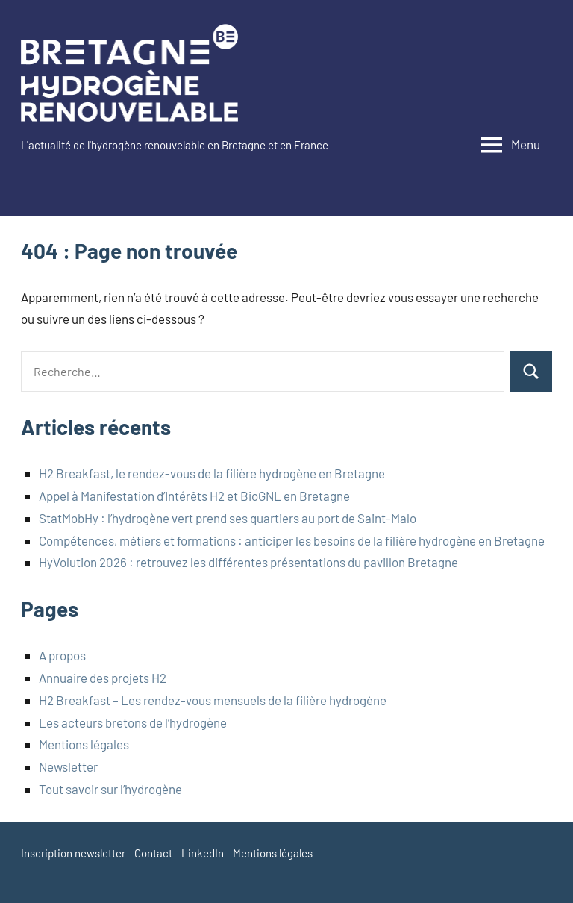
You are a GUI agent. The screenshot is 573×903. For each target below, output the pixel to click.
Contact (153, 853)
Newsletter (68, 766)
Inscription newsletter (73, 853)
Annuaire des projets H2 (102, 677)
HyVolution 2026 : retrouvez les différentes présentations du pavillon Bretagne (248, 561)
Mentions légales (84, 744)
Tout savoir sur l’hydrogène (111, 788)
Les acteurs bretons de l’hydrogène (133, 722)
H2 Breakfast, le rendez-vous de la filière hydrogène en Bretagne (212, 473)
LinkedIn (202, 853)
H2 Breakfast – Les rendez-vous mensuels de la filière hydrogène (212, 700)
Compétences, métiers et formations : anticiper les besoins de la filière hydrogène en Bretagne (292, 540)
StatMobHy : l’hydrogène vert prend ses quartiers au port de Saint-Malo (227, 517)
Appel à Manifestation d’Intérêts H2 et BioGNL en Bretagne (194, 495)
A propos (62, 655)
